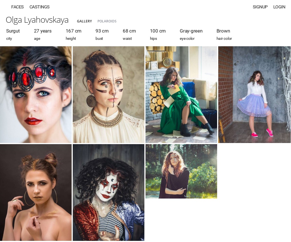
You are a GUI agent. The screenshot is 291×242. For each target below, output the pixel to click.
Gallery (84, 21)
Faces (17, 7)
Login (279, 7)
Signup (260, 7)
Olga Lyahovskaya (37, 19)
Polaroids (107, 21)
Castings (39, 7)
